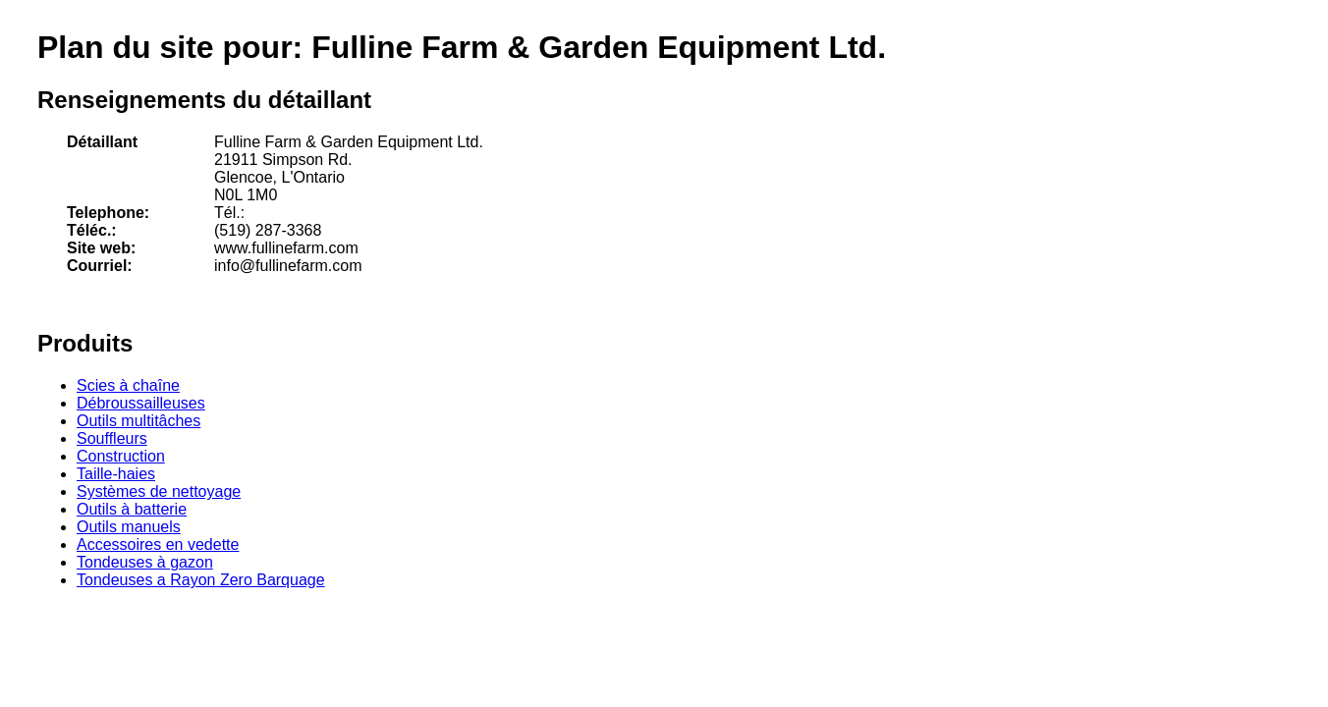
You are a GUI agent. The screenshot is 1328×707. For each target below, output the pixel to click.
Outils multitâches (138, 420)
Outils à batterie (132, 509)
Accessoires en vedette (158, 544)
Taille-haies (116, 473)
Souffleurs (112, 438)
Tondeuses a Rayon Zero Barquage (201, 579)
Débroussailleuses (141, 403)
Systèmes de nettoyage (159, 491)
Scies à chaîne (128, 385)
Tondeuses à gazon (145, 562)
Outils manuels (129, 526)
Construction (121, 456)
